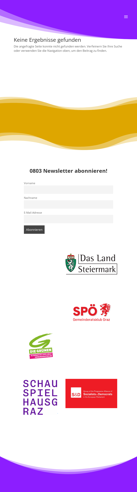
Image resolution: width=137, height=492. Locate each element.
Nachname (30, 198)
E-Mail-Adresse (33, 212)
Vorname (29, 183)
